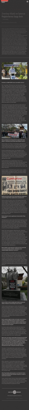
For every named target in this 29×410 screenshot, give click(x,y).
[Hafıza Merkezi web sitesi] (14, 392)
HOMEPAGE (16, 398)
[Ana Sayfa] (5, 1)
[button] (14, 130)
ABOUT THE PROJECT (10, 398)
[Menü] (27, 1)
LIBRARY (21, 398)
